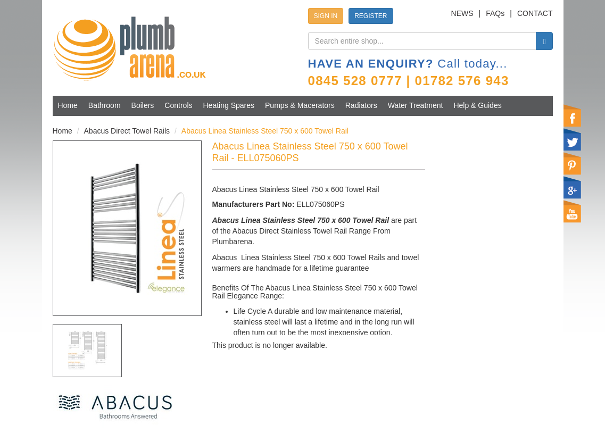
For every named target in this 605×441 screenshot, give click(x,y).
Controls (178, 105)
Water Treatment (415, 105)
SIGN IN (326, 16)
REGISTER (370, 16)
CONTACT (535, 13)
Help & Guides (477, 105)
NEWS (462, 13)
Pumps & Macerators (300, 105)
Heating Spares (229, 105)
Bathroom (104, 105)
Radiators (361, 105)
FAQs (495, 13)
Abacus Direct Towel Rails (127, 131)
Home (68, 105)
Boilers (142, 105)
